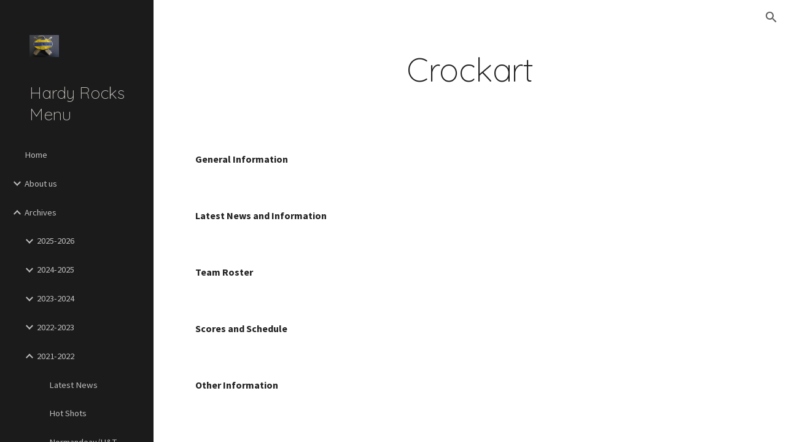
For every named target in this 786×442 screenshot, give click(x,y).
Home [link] (36, 154)
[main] (470, 70)
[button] (771, 17)
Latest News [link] (73, 384)
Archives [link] (40, 212)
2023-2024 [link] (55, 298)
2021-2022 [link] (55, 356)
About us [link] (41, 183)
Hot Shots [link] (68, 413)
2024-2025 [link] (55, 269)
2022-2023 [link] (55, 327)
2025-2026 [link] (55, 240)
